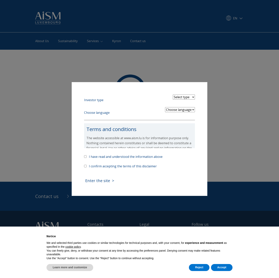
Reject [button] (199, 267)
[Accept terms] (85, 166)
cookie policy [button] (73, 246)
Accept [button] (221, 267)
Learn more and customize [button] (70, 267)
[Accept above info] (85, 156)
